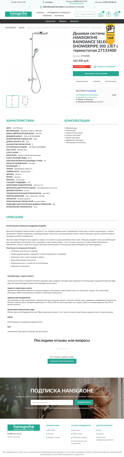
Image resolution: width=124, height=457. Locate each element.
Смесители (50, 21)
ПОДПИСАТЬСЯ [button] (84, 402)
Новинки (47, 16)
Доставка (51, 430)
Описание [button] (96, 81)
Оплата (51, 434)
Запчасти (74, 21)
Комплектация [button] (110, 81)
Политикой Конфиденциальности (60, 408)
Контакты (59, 16)
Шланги (62, 21)
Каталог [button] (40, 13)
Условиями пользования (81, 408)
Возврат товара (54, 437)
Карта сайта (77, 434)
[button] (76, 3)
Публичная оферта (80, 437)
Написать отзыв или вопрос (62, 361)
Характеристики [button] (82, 81)
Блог (99, 430)
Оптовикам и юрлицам (58, 13)
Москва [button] (92, 91)
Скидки (101, 434)
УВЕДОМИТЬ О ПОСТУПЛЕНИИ (96, 73)
